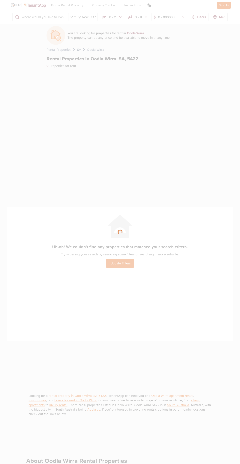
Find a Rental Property (67, 5)
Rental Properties (58, 49)
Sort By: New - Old (83, 16)
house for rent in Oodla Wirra (75, 400)
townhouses (37, 400)
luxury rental (58, 404)
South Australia (178, 404)
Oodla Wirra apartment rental (172, 395)
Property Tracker (104, 5)
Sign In (224, 5)
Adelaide (93, 409)
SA (79, 49)
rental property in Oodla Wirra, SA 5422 (77, 395)
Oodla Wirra (95, 49)
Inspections (132, 5)
